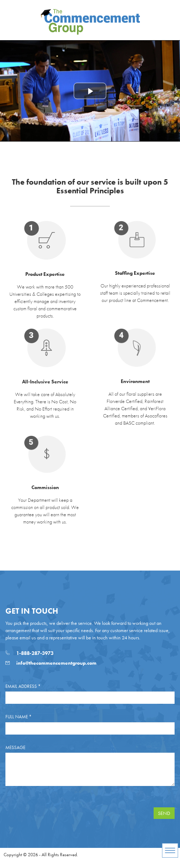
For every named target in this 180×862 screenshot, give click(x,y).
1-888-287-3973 (29, 653)
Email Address (22, 686)
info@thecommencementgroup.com (51, 663)
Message (15, 747)
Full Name (18, 717)
